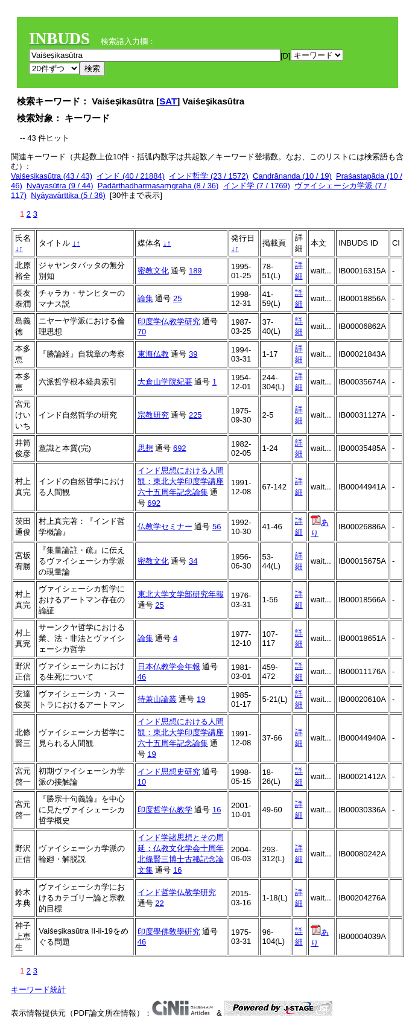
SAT (168, 101)
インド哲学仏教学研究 (177, 892)
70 (142, 331)
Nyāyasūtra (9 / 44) (60, 185)
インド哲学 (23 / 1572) (209, 175)
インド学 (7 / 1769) (256, 185)
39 (193, 353)
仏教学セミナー (165, 526)
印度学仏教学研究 (169, 321)
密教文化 (153, 270)
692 (179, 448)
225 (195, 414)
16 (216, 809)
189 (195, 270)
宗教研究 (153, 414)
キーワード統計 (38, 989)
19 (201, 699)
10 (142, 781)
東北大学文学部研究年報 (181, 594)
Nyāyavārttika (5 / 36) (68, 195)
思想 (145, 448)
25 (177, 298)
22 (159, 903)
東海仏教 (153, 353)
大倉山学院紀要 (165, 381)
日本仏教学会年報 (169, 666)
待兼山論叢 (157, 699)
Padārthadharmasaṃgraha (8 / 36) (158, 185)
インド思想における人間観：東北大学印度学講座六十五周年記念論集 (181, 481)
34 (193, 560)
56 (216, 526)
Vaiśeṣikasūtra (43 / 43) (51, 175)
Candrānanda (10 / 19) (292, 175)
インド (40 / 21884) (131, 175)
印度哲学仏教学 (165, 809)
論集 (145, 298)
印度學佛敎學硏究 (169, 931)
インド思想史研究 (169, 771)
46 (142, 676)
